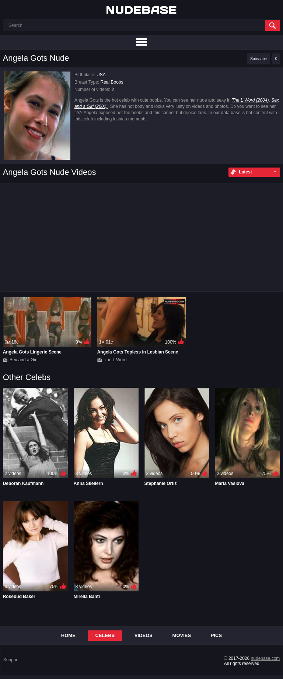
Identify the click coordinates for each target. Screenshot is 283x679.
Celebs (105, 635)
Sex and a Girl (24, 359)
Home (68, 635)
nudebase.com (265, 658)
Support (11, 659)
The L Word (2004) (250, 100)
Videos (143, 635)
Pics (216, 635)
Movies (181, 635)
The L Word (115, 359)
